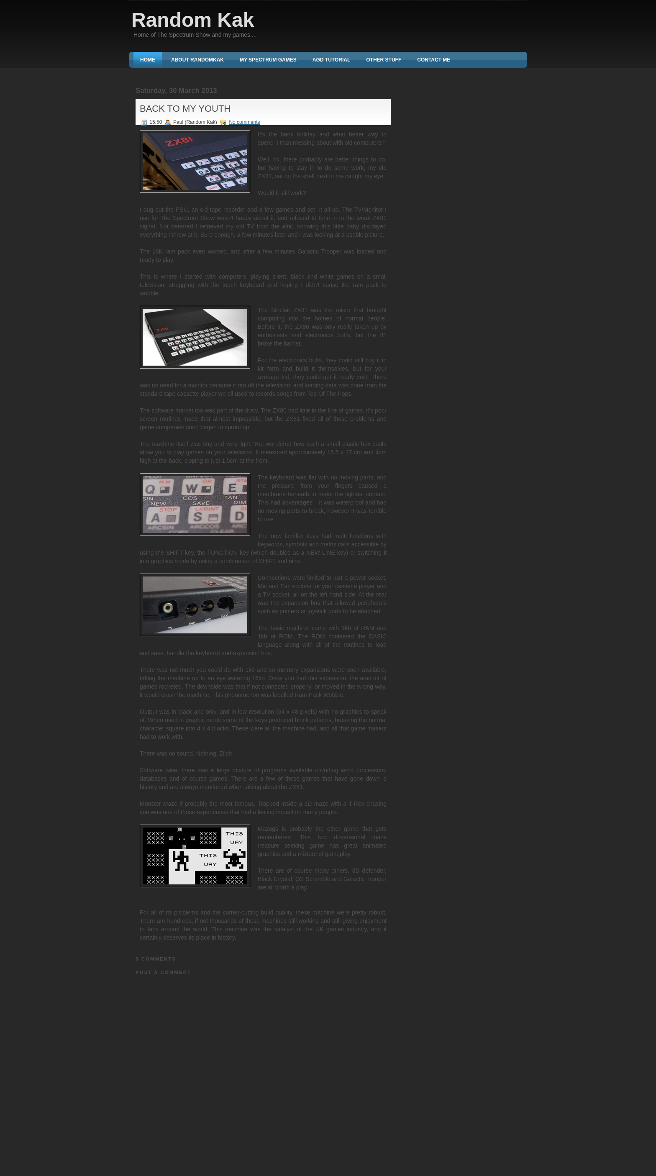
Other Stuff (383, 60)
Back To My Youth (185, 108)
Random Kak (192, 20)
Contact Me (433, 60)
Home (147, 60)
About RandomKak (197, 60)
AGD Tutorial (331, 60)
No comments (244, 122)
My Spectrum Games (268, 60)
